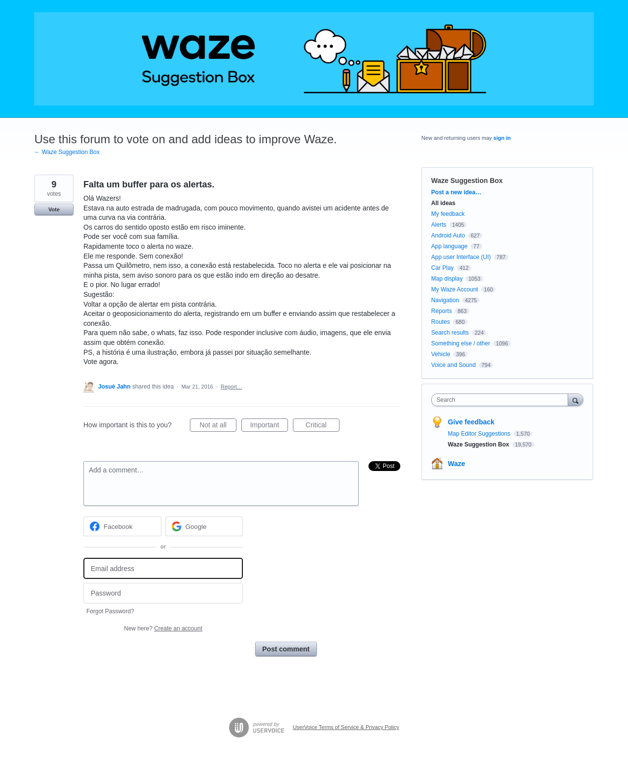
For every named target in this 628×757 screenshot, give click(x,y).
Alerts (438, 224)
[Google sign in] (204, 526)
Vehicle (440, 354)
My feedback (448, 213)
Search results (450, 332)
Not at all (218, 426)
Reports (441, 311)
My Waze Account (454, 289)
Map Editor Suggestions (480, 433)
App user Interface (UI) (461, 257)
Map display (447, 278)
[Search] (575, 399)
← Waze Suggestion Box (67, 152)
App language (449, 246)
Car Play (442, 267)
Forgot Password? (110, 611)
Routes (440, 321)
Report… (231, 387)
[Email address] (163, 568)
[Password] (163, 593)
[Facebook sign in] (122, 526)
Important (269, 426)
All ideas (443, 203)
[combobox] (502, 399)
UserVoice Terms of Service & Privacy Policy (346, 727)
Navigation (445, 300)
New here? (163, 628)
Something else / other (460, 343)
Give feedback (471, 422)
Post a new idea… (456, 192)
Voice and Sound (453, 365)
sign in (502, 138)
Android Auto (448, 235)
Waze (456, 464)
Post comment (286, 649)
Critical (323, 426)
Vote (53, 209)
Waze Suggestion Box (467, 180)
